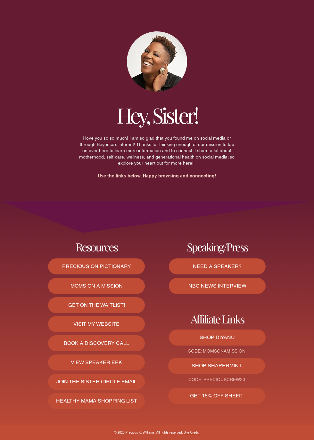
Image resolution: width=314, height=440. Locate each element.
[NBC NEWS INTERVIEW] (217, 286)
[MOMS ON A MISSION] (96, 286)
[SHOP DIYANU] (217, 338)
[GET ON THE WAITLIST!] (96, 305)
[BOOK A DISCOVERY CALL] (96, 343)
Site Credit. (191, 432)
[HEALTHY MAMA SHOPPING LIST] (96, 401)
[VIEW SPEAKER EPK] (96, 362)
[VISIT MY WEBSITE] (96, 324)
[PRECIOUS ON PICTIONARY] (96, 266)
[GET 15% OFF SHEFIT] (216, 396)
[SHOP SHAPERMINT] (216, 366)
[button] (96, 382)
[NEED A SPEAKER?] (217, 266)
